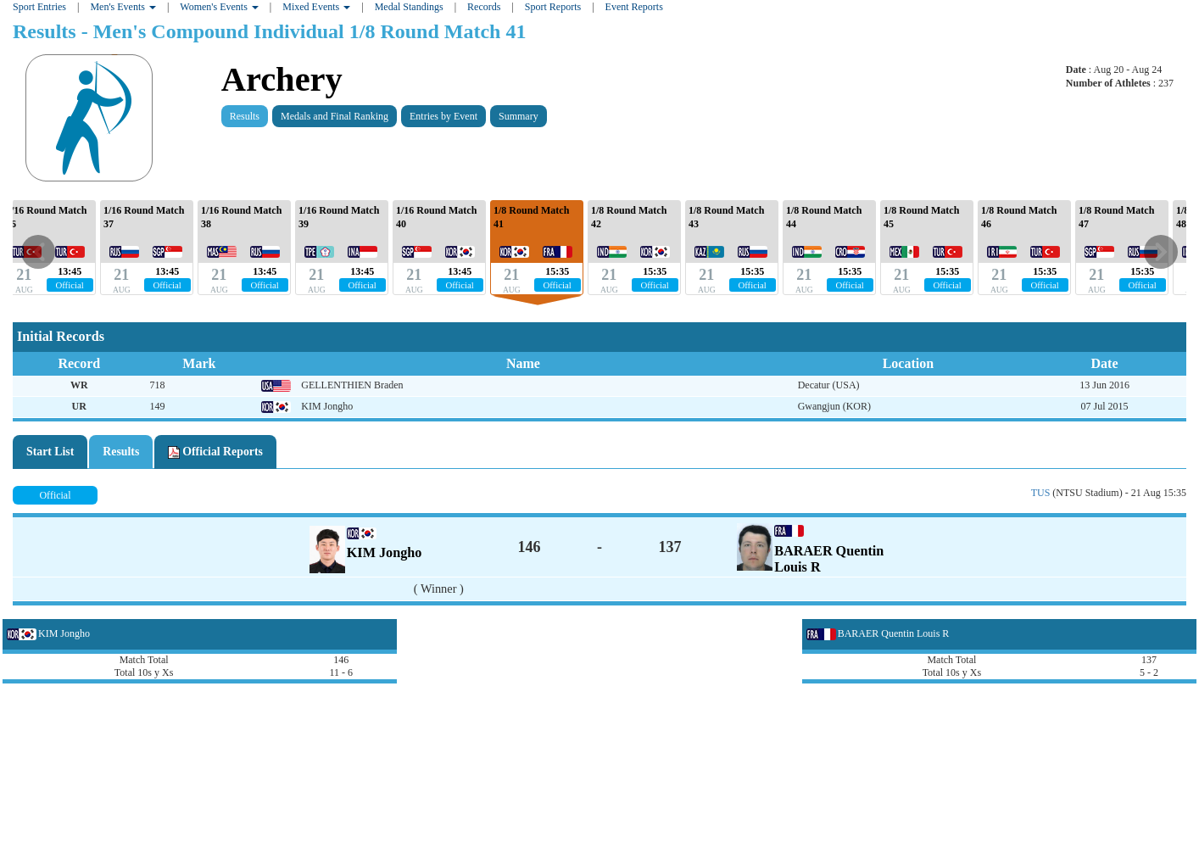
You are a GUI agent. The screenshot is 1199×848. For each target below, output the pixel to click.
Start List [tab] (50, 451)
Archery (282, 79)
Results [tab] (121, 451)
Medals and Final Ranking (334, 116)
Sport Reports (553, 7)
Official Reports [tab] (215, 452)
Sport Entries (39, 7)
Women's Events (219, 7)
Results (244, 116)
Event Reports (634, 7)
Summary (518, 116)
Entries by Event (443, 116)
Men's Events (123, 7)
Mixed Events (316, 7)
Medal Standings (409, 7)
